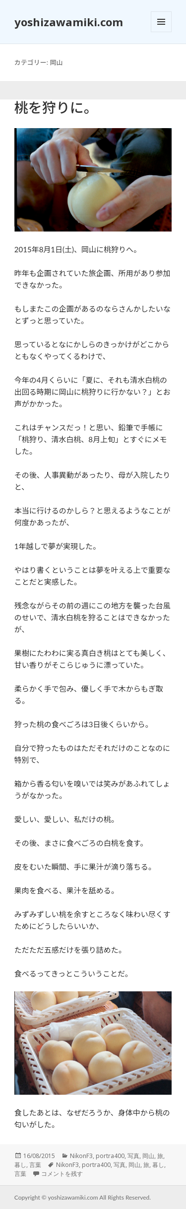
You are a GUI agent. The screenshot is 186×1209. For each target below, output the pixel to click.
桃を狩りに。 (56, 107)
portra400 (110, 1156)
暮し (20, 1165)
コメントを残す (62, 1173)
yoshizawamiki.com (68, 21)
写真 (133, 1156)
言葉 (35, 1165)
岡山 (148, 1156)
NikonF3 (81, 1156)
